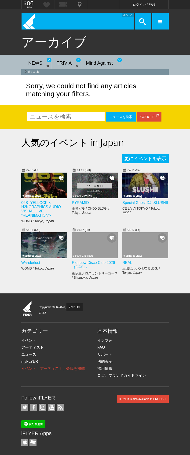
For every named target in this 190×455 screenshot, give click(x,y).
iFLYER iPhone (24, 442)
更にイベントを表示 (145, 158)
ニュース (28, 354)
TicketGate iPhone (33, 442)
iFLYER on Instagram (42, 407)
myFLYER (29, 361)
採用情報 (104, 368)
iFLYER (27, 309)
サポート (104, 354)
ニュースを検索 (120, 117)
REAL (127, 263)
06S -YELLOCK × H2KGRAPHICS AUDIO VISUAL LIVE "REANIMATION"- (41, 209)
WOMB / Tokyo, (37, 221)
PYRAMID (80, 203)
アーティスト (32, 347)
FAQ (101, 347)
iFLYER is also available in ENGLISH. (142, 399)
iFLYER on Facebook (33, 407)
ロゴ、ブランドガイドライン (121, 375)
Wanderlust (30, 263)
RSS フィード (60, 407)
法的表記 (104, 361)
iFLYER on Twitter (24, 407)
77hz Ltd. (74, 307)
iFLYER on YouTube (51, 407)
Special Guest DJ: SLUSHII (145, 203)
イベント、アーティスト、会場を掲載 (53, 368)
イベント (28, 340)
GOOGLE (147, 117)
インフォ (104, 340)
